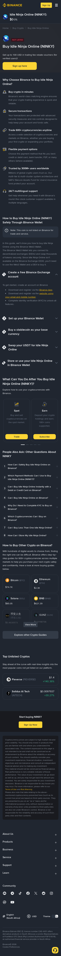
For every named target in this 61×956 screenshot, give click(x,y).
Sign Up (46, 5)
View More (30, 624)
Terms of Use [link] (11, 789)
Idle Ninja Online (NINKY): (28, 14)
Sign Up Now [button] (30, 724)
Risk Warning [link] (26, 789)
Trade (17, 436)
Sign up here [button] (20, 66)
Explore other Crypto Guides (30, 635)
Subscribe (45, 436)
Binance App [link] (45, 289)
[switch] (55, 916)
